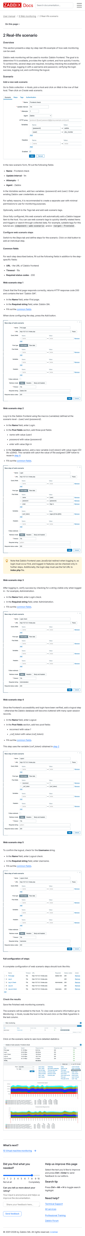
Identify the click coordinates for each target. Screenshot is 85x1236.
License (54, 1231)
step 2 (56, 746)
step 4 (17, 455)
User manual (9, 16)
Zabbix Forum (52, 1220)
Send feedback (12, 1213)
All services (50, 1208)
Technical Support (54, 1203)
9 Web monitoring (27, 16)
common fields (24, 309)
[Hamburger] (79, 5)
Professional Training (55, 1215)
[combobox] (54, 5)
